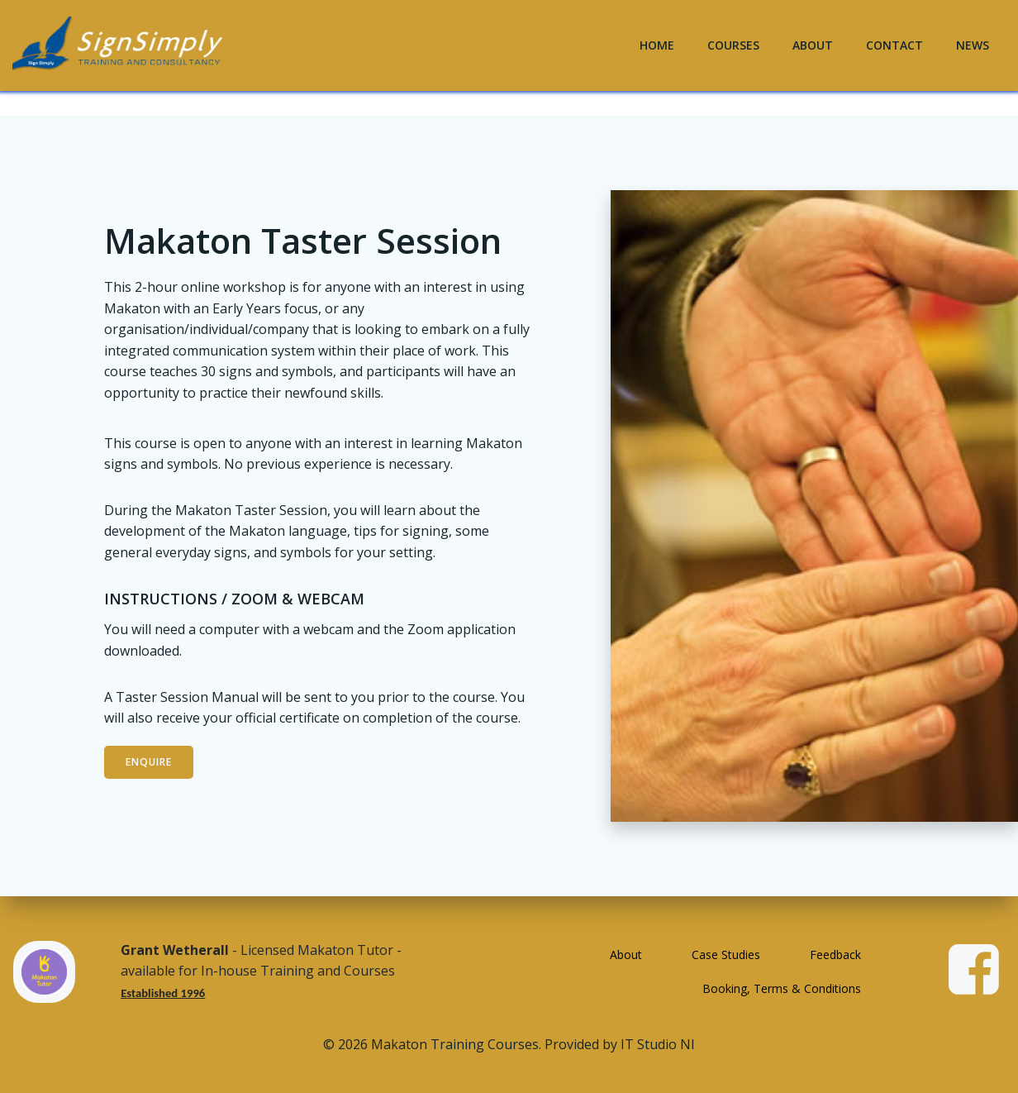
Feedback (835, 954)
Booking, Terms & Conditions (781, 988)
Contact (894, 45)
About (812, 45)
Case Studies (726, 954)
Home (657, 45)
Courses (733, 45)
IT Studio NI (658, 1044)
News (972, 45)
